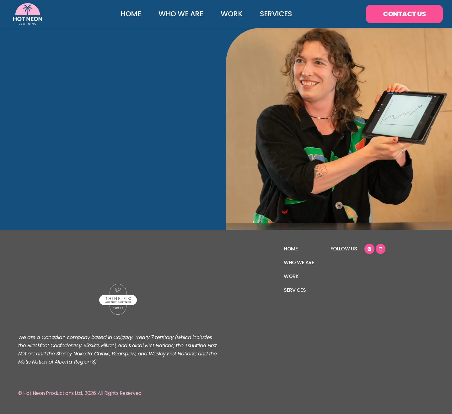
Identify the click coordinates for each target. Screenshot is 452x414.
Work (228, 14)
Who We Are (178, 14)
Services (273, 14)
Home (128, 14)
